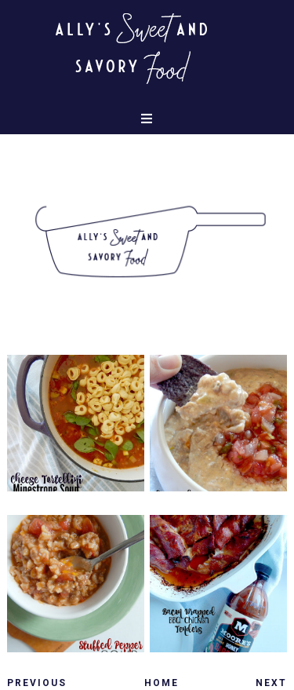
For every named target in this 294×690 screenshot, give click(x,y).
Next (271, 682)
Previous (37, 682)
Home (161, 682)
